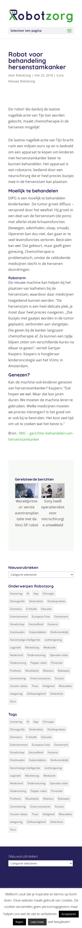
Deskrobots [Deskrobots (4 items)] (36, 601)
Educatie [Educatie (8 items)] (46, 609)
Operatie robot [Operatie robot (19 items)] (59, 655)
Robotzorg (23, 75)
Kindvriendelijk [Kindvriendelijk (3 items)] (59, 632)
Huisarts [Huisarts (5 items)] (53, 624)
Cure (59, 75)
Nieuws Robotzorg (21, 81)
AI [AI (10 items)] (28, 593)
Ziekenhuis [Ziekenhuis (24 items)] (56, 694)
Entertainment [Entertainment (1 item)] (19, 616)
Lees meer (37, 922)
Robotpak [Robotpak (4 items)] (63, 670)
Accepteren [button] (68, 914)
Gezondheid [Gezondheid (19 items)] (36, 624)
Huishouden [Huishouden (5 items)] (17, 632)
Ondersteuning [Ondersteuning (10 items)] (36, 655)
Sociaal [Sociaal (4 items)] (59, 678)
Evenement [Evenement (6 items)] (61, 616)
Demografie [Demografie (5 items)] (17, 601)
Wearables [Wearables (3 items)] (65, 686)
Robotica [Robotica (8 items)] (48, 670)
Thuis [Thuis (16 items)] (35, 686)
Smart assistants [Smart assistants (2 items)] (40, 678)
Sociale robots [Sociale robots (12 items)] (18, 686)
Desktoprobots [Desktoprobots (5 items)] (56, 601)
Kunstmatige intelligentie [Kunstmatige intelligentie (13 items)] (25, 640)
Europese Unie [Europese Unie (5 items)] (41, 616)
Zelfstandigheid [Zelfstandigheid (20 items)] (36, 694)
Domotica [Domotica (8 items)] (16, 609)
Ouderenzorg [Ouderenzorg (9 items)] (18, 663)
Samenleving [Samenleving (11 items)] (18, 678)
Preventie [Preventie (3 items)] (57, 663)
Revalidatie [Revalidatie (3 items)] (32, 670)
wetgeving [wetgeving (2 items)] (16, 694)
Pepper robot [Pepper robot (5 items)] (39, 663)
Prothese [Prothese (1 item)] (15, 670)
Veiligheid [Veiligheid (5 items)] (48, 686)
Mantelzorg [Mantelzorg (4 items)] (32, 647)
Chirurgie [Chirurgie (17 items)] (48, 593)
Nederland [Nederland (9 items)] (16, 655)
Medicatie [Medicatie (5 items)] (50, 647)
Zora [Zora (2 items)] (13, 701)
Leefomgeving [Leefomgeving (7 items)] (53, 640)
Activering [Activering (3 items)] (16, 593)
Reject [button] (19, 922)
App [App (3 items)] (35, 593)
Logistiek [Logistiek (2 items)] (15, 647)
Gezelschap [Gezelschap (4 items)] (17, 624)
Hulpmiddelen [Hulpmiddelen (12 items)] (37, 632)
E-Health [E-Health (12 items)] (31, 609)
